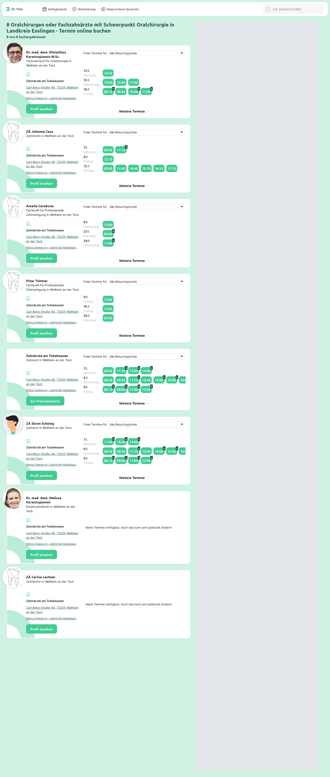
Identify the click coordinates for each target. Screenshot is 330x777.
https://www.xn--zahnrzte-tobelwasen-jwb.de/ (52, 98)
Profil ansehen (41, 108)
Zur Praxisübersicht (45, 401)
